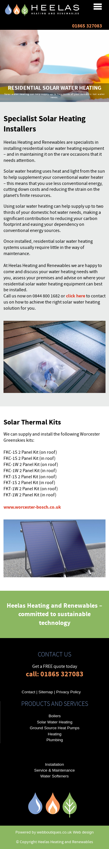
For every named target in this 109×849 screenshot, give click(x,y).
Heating (55, 734)
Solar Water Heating (54, 722)
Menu (51, 7)
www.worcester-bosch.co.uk (32, 507)
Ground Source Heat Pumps (55, 728)
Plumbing (55, 740)
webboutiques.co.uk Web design (65, 832)
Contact (28, 692)
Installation (54, 764)
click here (75, 296)
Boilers (55, 716)
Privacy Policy (68, 692)
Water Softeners (54, 776)
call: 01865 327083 (54, 674)
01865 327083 (87, 26)
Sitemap (45, 692)
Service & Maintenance (54, 770)
